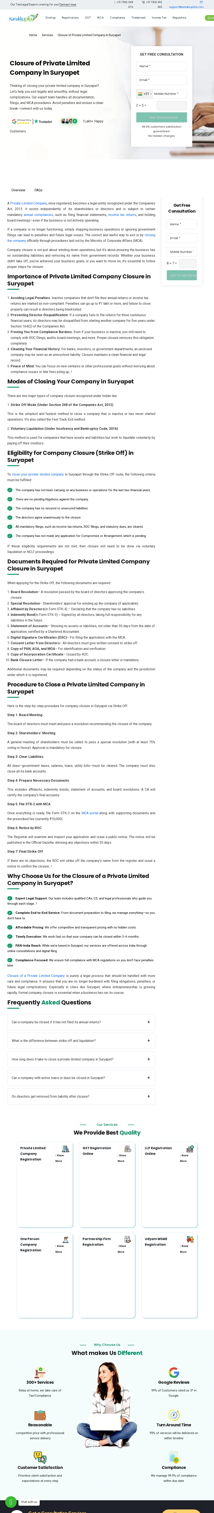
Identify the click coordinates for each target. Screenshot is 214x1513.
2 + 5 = (141, 103)
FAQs (38, 188)
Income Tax (159, 16)
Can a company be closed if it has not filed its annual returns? (81, 1020)
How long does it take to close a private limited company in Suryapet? (81, 1057)
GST (88, 16)
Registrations (70, 16)
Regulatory (179, 16)
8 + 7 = (172, 261)
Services (47, 33)
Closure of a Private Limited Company (36, 973)
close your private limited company (38, 472)
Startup (50, 16)
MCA (100, 16)
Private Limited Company (28, 201)
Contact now (67, 4)
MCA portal (90, 811)
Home (33, 33)
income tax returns (122, 212)
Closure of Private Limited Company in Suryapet (89, 33)
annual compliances (38, 212)
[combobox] (144, 91)
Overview (18, 188)
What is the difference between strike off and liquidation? (81, 1038)
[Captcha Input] (172, 103)
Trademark (138, 16)
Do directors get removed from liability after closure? (81, 1094)
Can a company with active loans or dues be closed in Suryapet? (81, 1076)
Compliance (117, 16)
